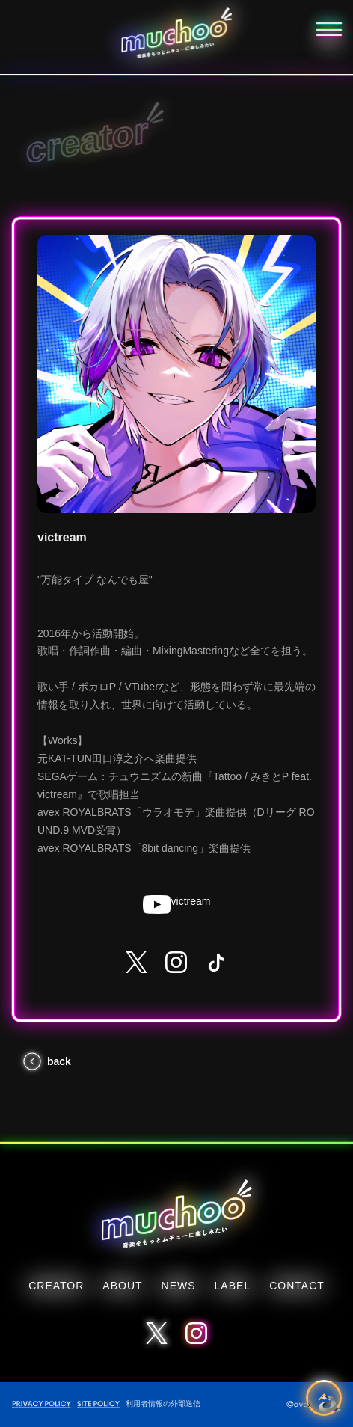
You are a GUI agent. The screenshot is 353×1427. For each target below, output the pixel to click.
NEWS (179, 1286)
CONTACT (297, 1286)
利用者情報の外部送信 (163, 1403)
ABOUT (122, 1286)
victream (177, 904)
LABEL (233, 1286)
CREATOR (56, 1286)
